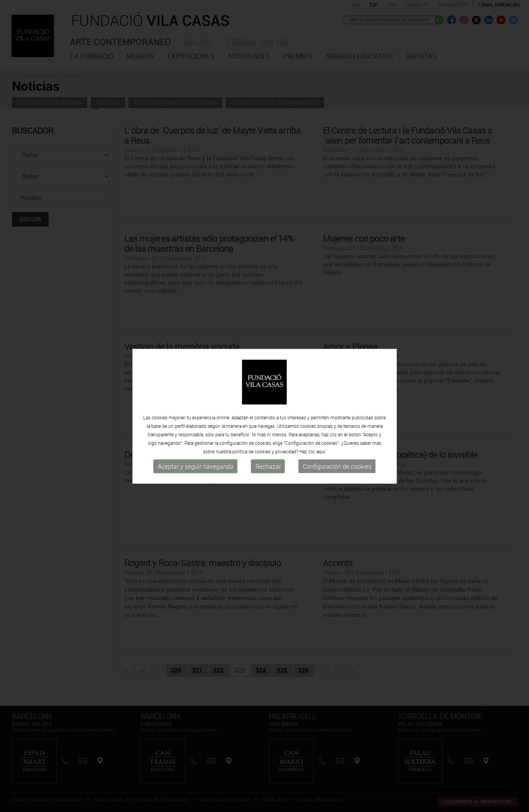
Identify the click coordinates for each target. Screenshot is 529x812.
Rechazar (268, 471)
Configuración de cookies (337, 471)
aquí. (321, 456)
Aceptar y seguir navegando (195, 471)
